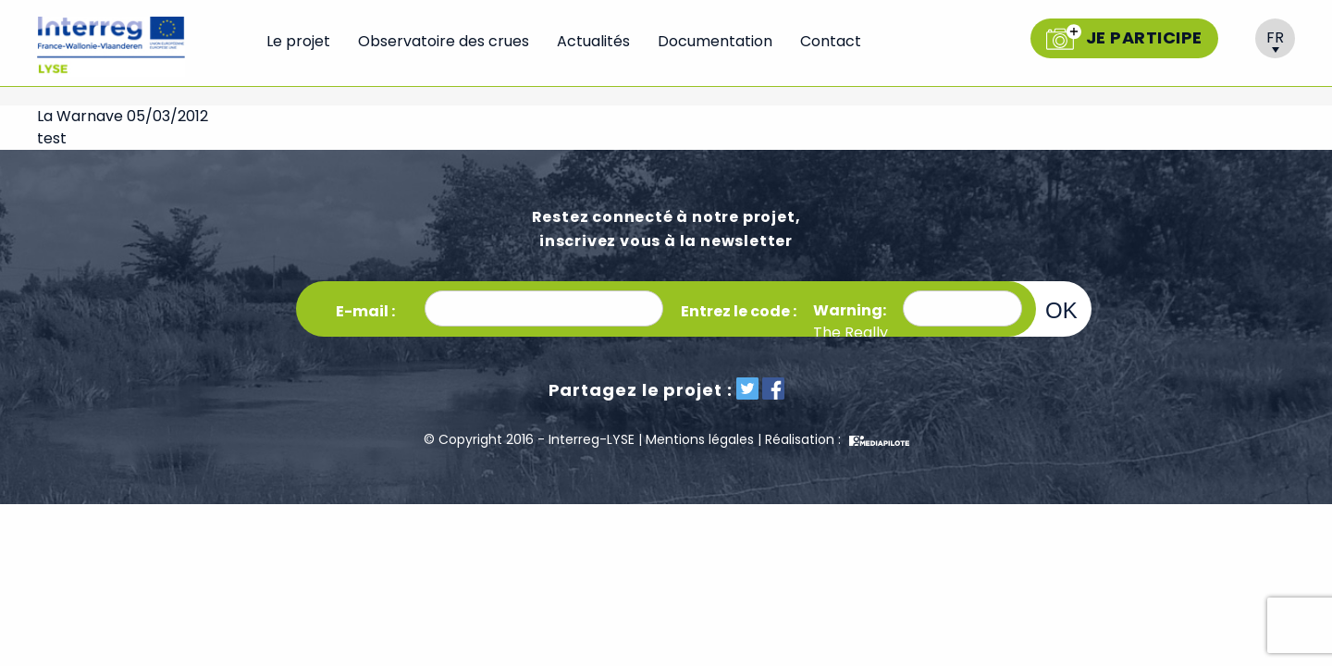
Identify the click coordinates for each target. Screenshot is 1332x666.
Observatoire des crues (443, 41)
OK (1061, 310)
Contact (830, 41)
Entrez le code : (738, 311)
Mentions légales (700, 439)
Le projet (298, 41)
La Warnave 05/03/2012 (122, 116)
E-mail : (365, 311)
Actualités (593, 41)
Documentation (715, 41)
